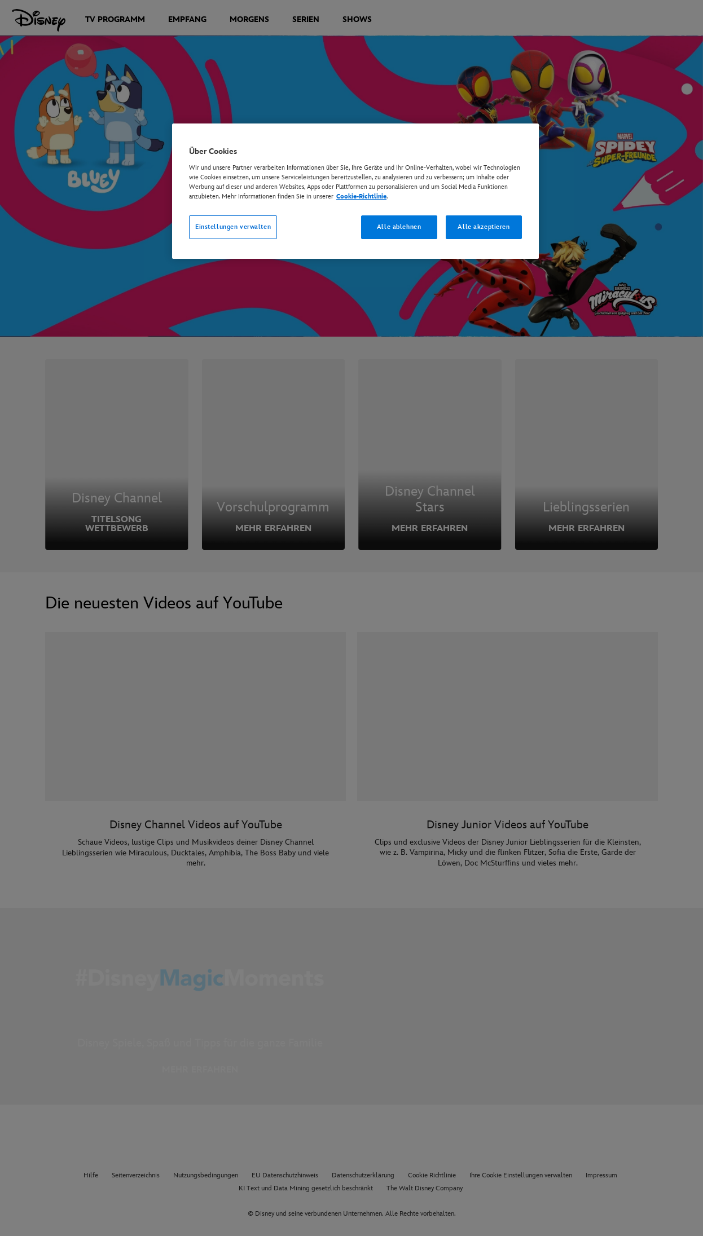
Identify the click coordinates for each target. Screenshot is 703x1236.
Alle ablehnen (399, 227)
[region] (355, 191)
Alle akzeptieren (483, 227)
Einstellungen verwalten (233, 227)
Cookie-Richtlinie (361, 196)
